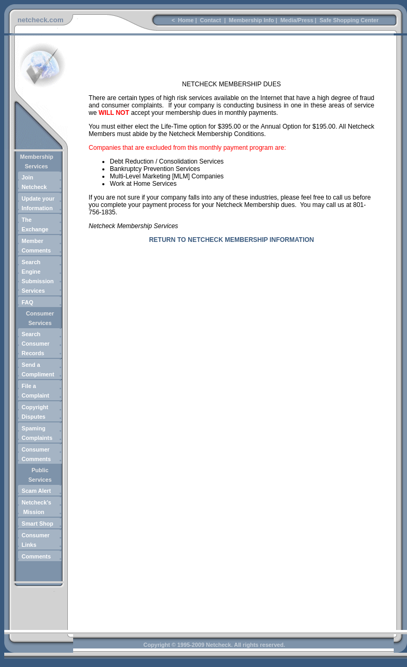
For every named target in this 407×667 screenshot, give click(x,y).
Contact (210, 20)
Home (185, 20)
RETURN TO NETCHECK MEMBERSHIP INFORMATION (231, 240)
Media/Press (296, 20)
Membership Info (250, 20)
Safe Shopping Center (348, 20)
